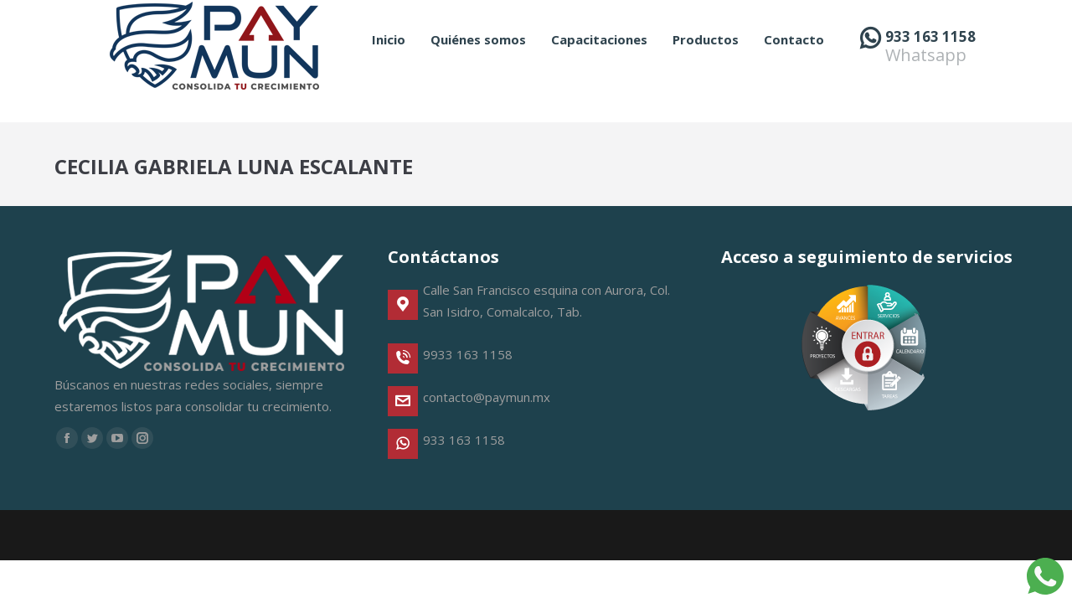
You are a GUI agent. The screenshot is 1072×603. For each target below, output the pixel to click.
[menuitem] (388, 70)
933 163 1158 (930, 66)
